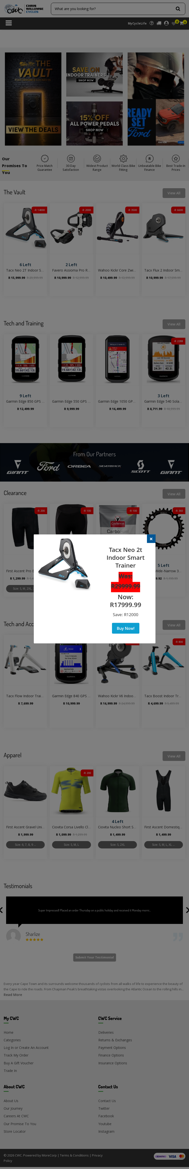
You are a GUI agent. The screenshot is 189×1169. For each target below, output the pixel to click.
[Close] (151, 538)
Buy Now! (125, 628)
